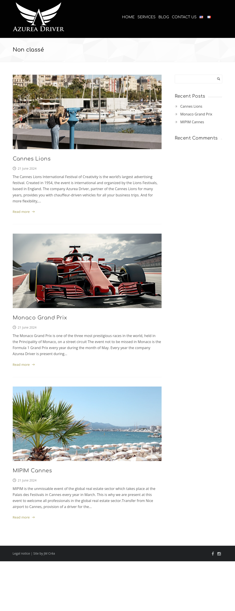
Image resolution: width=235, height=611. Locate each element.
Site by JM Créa (44, 553)
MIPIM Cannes (32, 470)
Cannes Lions (32, 159)
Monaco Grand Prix (40, 318)
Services (146, 17)
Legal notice (21, 553)
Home (128, 17)
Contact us (184, 17)
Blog (163, 17)
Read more (21, 211)
